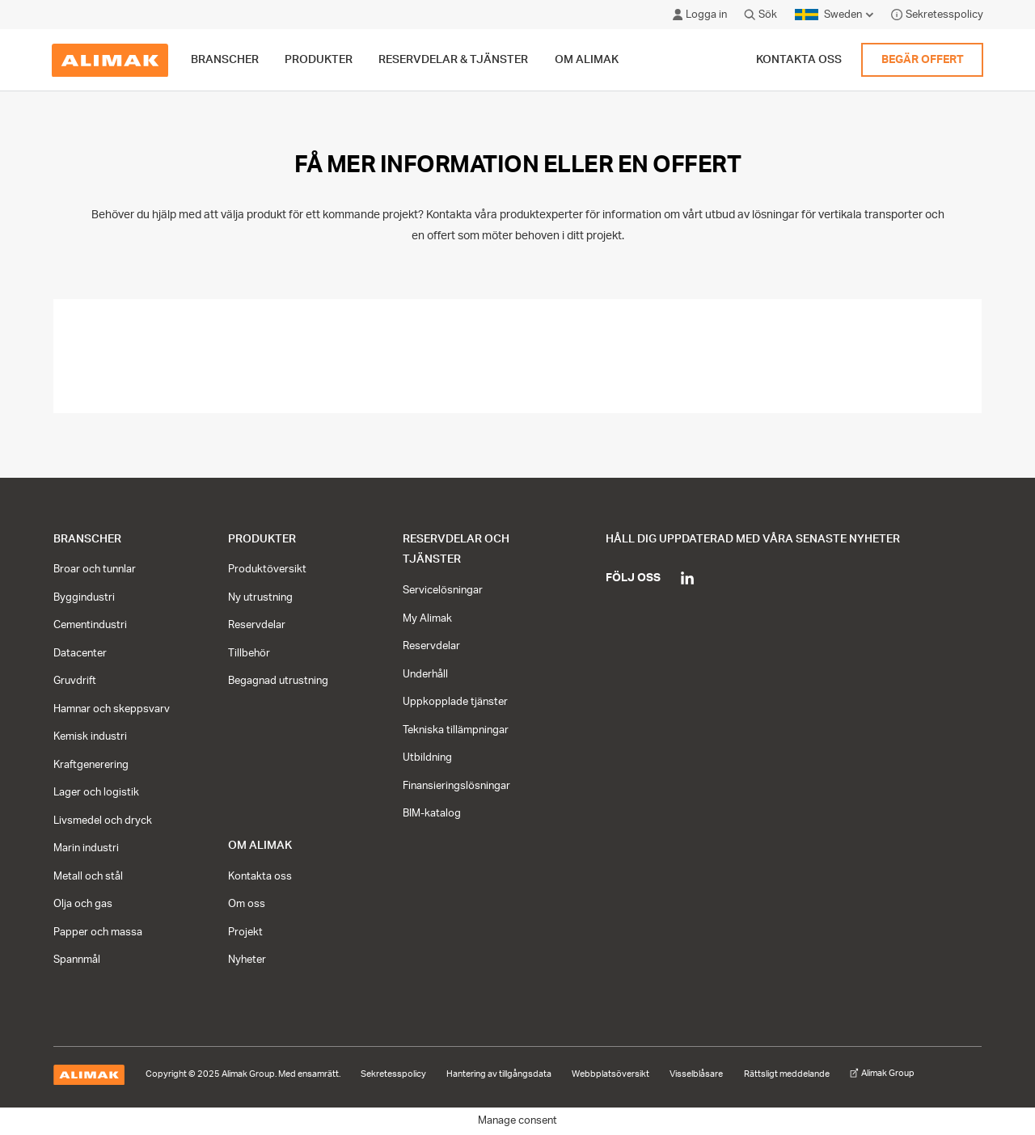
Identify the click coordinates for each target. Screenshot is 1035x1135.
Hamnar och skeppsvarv (111, 709)
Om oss (246, 904)
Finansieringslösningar (456, 786)
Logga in (700, 14)
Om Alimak (260, 845)
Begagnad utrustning (278, 681)
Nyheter (247, 959)
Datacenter (80, 653)
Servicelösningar (443, 590)
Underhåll (425, 674)
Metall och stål (88, 876)
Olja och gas (82, 904)
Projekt (245, 932)
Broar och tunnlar (94, 569)
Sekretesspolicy (937, 14)
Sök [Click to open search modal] (760, 14)
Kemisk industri (90, 736)
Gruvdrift (74, 681)
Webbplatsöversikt (610, 1074)
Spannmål (76, 959)
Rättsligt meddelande (787, 1074)
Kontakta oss (799, 59)
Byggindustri (84, 597)
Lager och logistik (96, 792)
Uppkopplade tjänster (455, 702)
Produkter (262, 539)
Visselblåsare (696, 1074)
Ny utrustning (260, 597)
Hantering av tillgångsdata (498, 1074)
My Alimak (427, 618)
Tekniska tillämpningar (456, 730)
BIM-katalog (432, 813)
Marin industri (86, 848)
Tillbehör (249, 653)
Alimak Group (882, 1073)
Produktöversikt (267, 569)
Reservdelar (256, 625)
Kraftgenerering (91, 765)
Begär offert (922, 59)
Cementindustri (90, 625)
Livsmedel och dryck (102, 820)
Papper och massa (97, 932)
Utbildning (427, 757)
